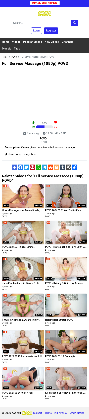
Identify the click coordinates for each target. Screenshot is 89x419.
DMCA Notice (77, 412)
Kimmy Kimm (29, 154)
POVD (4, 216)
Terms (48, 412)
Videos (16, 41)
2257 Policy (60, 412)
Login (36, 30)
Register (51, 30)
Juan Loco (15, 154)
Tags (17, 48)
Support (37, 412)
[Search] (41, 23)
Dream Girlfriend (44, 3)
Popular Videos (32, 41)
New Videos (52, 41)
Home (5, 41)
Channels (67, 41)
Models (6, 48)
